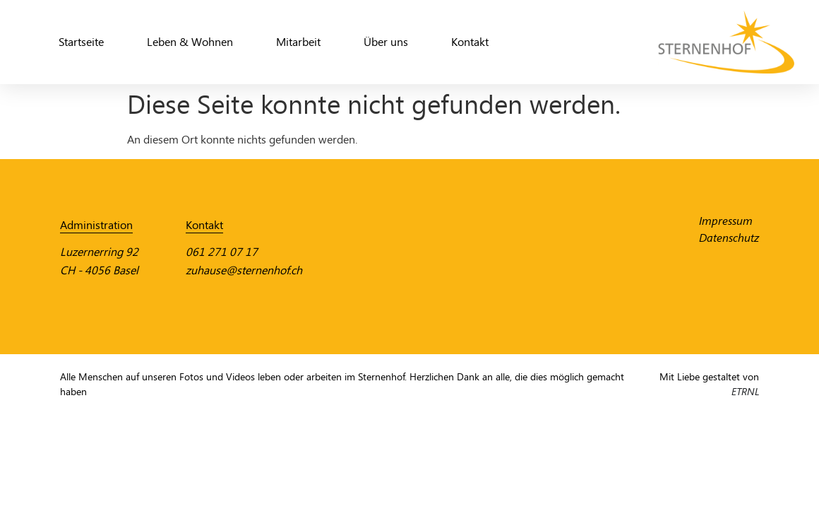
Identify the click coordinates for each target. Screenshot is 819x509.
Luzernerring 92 (99, 252)
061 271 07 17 (222, 252)
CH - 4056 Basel (99, 270)
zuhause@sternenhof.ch (244, 270)
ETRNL (745, 392)
